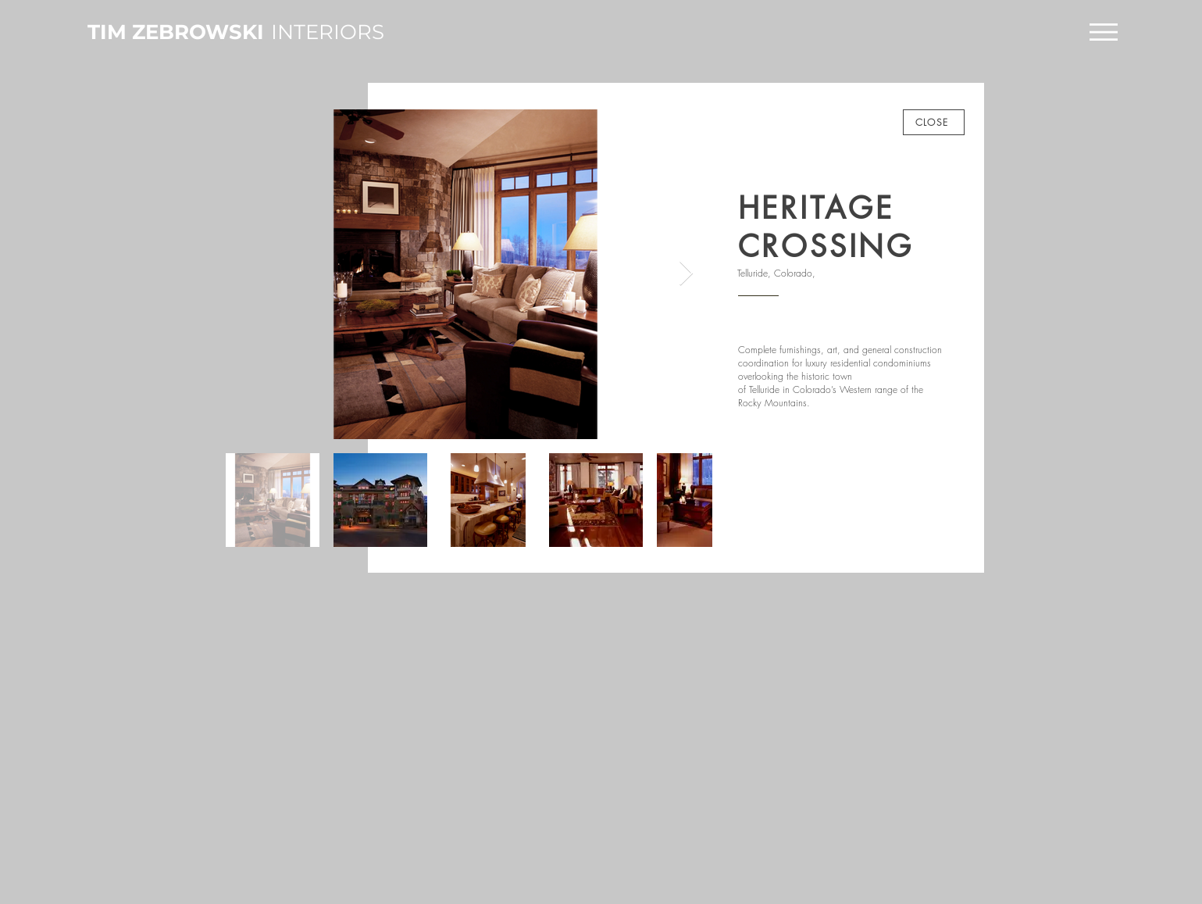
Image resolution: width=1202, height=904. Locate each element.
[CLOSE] (934, 122)
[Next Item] (686, 274)
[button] (1104, 32)
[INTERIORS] (329, 31)
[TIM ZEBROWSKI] (177, 31)
